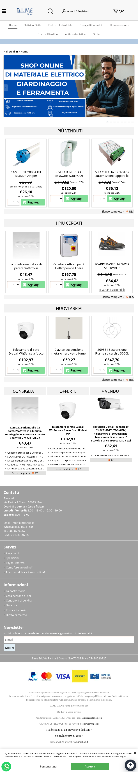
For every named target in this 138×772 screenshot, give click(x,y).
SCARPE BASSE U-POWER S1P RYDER (112, 266)
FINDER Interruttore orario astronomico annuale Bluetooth (82, 464)
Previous (6, 87)
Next (132, 87)
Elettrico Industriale (60, 25)
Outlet (96, 34)
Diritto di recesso (16, 615)
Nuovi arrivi (69, 308)
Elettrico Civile (32, 25)
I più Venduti (69, 131)
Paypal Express (15, 563)
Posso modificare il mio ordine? (25, 572)
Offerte (68, 391)
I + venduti (110, 391)
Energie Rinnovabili (91, 25)
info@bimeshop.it (23, 522)
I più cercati (69, 223)
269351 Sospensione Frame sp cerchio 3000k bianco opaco (112, 353)
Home (13, 25)
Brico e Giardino (48, 34)
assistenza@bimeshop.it (92, 718)
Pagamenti (12, 553)
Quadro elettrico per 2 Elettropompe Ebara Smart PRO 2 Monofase (69, 268)
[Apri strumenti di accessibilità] (130, 765)
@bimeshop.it (81, 741)
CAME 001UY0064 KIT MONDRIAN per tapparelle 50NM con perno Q (26, 177)
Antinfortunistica (75, 34)
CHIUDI (135, 753)
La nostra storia (15, 591)
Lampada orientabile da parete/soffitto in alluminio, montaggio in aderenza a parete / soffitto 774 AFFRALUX (25, 432)
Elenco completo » (113, 211)
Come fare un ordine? (19, 567)
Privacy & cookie (16, 610)
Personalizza (48, 766)
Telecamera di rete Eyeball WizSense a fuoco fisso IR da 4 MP (25, 353)
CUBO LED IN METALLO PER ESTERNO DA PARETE (33, 464)
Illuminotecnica (119, 25)
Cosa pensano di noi (18, 596)
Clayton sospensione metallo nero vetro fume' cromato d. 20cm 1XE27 (68, 353)
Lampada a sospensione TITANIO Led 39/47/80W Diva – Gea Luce (84, 460)
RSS (131, 211)
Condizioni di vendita (19, 600)
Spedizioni (12, 558)
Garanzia (11, 605)
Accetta (90, 766)
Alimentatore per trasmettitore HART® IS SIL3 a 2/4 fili (79, 456)
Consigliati (25, 391)
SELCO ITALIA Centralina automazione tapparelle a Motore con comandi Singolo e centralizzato (112, 177)
